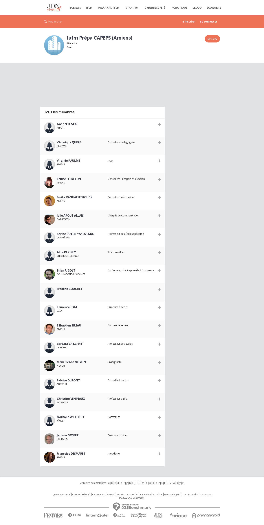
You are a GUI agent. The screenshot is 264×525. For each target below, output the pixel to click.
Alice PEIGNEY (66, 252)
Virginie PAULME (68, 161)
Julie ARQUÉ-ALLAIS (70, 216)
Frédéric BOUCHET (69, 289)
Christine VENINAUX (71, 399)
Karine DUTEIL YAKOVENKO (75, 234)
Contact (76, 494)
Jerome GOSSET (68, 435)
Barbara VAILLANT (69, 344)
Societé (110, 494)
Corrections (205, 494)
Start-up (131, 7)
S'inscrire (189, 21)
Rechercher (55, 21)
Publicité (86, 494)
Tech (88, 7)
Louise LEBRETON (69, 179)
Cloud (197, 7)
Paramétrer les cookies (151, 494)
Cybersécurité (155, 7)
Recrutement (98, 494)
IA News (75, 7)
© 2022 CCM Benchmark (132, 498)
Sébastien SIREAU (69, 325)
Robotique (179, 7)
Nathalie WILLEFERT (70, 417)
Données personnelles (127, 494)
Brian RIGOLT (66, 270)
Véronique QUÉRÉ (69, 142)
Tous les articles (190, 494)
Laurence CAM (67, 307)
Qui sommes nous (61, 494)
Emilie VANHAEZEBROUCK (74, 197)
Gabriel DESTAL (67, 124)
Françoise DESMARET (71, 454)
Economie (214, 7)
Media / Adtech (108, 7)
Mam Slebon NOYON (71, 362)
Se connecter (208, 21)
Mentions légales (172, 494)
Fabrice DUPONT (68, 380)
